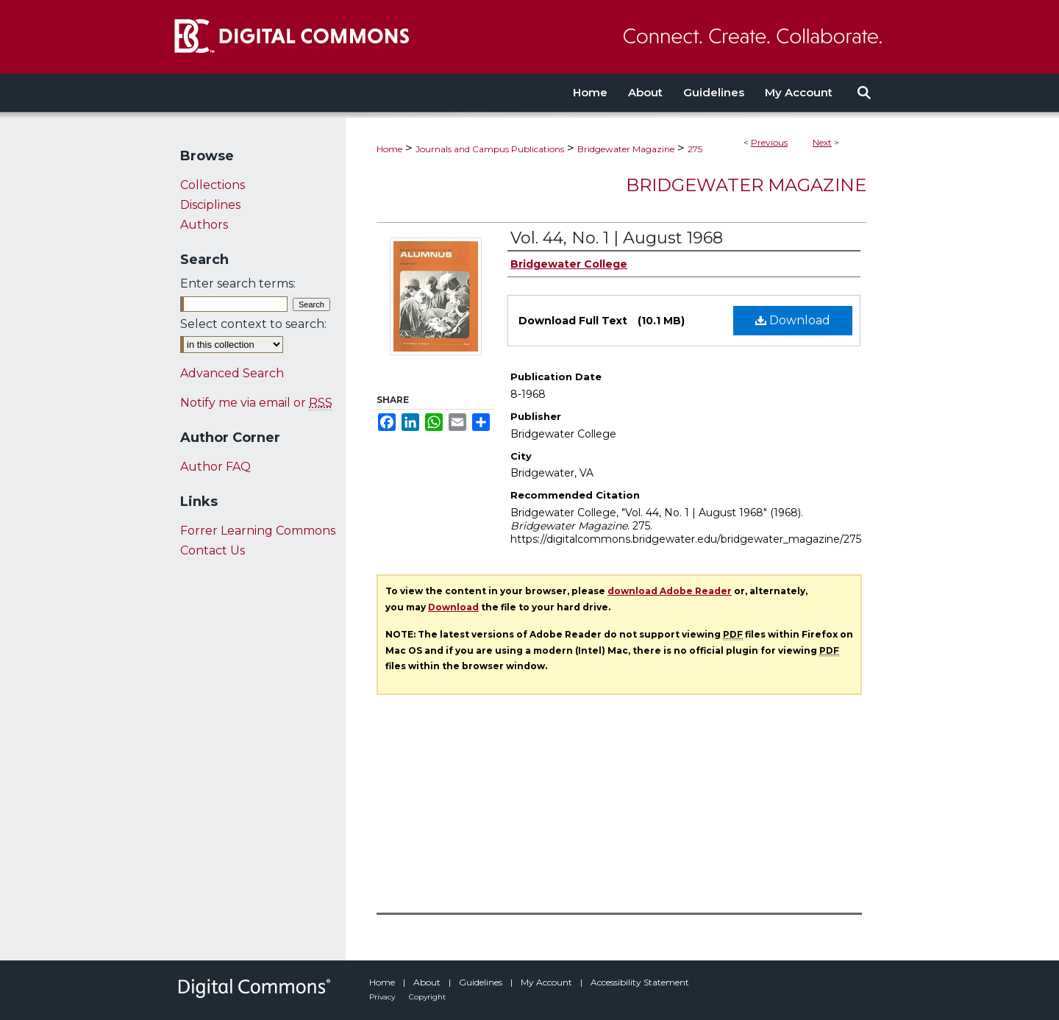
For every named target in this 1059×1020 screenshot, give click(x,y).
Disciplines (210, 205)
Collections (212, 185)
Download (792, 320)
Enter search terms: (238, 283)
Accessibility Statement (640, 982)
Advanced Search (232, 373)
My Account (547, 982)
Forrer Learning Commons (257, 531)
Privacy (383, 997)
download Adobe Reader (669, 590)
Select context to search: (253, 324)
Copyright (427, 997)
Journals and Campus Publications (490, 148)
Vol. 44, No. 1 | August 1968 (616, 238)
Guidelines (481, 982)
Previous (769, 142)
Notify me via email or (256, 403)
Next (822, 142)
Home (389, 148)
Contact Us (212, 550)
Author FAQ (215, 467)
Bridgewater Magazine (625, 148)
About (428, 982)
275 (695, 148)
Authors (204, 225)
